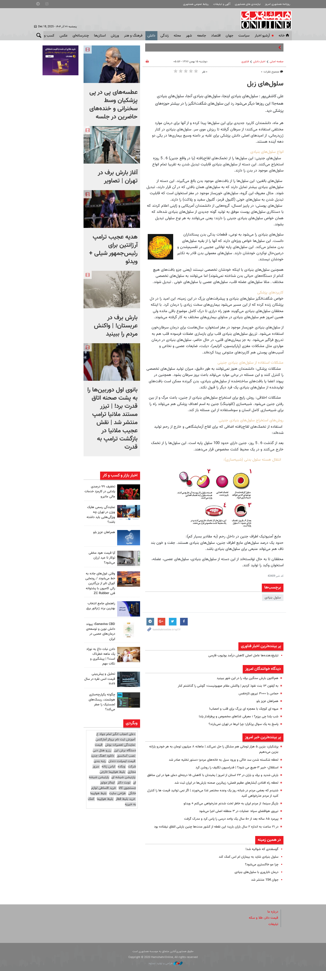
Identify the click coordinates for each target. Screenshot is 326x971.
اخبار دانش (259, 61)
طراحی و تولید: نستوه (166, 963)
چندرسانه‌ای (81, 36)
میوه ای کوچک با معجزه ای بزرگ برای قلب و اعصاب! (243, 708)
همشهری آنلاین (264, 20)
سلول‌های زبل (265, 84)
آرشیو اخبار (262, 36)
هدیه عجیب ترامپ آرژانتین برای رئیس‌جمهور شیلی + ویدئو (113, 249)
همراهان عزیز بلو (267, 701)
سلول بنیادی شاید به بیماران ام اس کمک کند (248, 856)
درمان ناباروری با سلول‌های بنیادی (256, 872)
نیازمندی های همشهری (248, 4)
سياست (244, 36)
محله (177, 36)
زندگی (164, 36)
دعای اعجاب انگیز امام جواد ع (115, 734)
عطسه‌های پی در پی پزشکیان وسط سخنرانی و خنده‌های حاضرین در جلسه (113, 105)
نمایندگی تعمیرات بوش (120, 744)
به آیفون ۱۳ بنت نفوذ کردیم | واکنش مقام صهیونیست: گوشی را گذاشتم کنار (228, 686)
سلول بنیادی (273, 597)
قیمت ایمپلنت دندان (121, 761)
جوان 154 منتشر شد (264, 879)
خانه (284, 36)
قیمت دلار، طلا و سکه (263, 917)
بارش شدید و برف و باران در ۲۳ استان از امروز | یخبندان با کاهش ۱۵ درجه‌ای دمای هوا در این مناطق (212, 775)
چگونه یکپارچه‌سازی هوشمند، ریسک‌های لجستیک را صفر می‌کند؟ (102, 702)
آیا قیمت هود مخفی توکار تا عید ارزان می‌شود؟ (102, 557)
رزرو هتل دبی (102, 750)
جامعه (201, 36)
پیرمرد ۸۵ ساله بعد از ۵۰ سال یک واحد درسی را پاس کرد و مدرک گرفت (231, 818)
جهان (229, 36)
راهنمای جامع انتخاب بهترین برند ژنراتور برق (100, 606)
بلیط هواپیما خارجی (112, 772)
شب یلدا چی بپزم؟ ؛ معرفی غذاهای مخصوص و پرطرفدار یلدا (238, 716)
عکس (63, 36)
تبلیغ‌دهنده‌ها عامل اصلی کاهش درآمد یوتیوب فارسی (243, 655)
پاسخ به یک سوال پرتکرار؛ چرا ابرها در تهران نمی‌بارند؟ (243, 724)
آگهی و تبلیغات (221, 4)
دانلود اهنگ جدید (102, 755)
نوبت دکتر (123, 782)
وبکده (121, 766)
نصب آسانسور (126, 755)
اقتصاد (216, 36)
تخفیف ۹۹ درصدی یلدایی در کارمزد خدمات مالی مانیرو (100, 491)
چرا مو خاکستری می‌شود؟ (261, 864)
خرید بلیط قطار (125, 799)
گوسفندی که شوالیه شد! (262, 849)
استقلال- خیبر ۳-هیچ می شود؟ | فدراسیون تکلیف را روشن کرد (237, 767)
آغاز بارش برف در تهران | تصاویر (118, 177)
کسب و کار (47, 36)
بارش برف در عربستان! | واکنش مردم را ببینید (116, 326)
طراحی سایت (117, 793)
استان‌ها (100, 36)
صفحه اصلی (276, 61)
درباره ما (272, 911)
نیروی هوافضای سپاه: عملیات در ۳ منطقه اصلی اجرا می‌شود (238, 811)
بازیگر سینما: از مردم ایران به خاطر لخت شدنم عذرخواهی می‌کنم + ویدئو (231, 803)
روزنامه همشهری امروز (277, 4)
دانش (151, 36)
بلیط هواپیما (98, 793)
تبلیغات (273, 924)
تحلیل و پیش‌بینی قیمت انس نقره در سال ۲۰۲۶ (99, 678)
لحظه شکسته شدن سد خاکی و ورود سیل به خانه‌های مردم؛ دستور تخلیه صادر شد (223, 760)
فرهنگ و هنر (133, 36)
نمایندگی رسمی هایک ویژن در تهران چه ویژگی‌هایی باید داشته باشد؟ (101, 515)
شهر (189, 36)
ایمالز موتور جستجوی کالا (118, 785)
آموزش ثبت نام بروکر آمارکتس (115, 739)
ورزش (115, 36)
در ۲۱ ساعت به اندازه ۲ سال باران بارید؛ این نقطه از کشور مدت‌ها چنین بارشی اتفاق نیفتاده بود (216, 826)
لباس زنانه (108, 766)
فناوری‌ (245, 61)
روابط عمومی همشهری (196, 4)
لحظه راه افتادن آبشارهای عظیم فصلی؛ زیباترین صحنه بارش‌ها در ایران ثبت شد (226, 782)
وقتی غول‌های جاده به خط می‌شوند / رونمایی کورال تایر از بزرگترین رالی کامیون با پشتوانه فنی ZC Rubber (100, 583)
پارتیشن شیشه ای (123, 777)
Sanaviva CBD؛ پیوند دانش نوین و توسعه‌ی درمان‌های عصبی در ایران (100, 632)
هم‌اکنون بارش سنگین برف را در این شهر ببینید (247, 678)
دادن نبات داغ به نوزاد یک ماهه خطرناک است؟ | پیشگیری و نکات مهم (100, 657)
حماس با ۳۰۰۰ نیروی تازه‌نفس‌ (258, 693)
